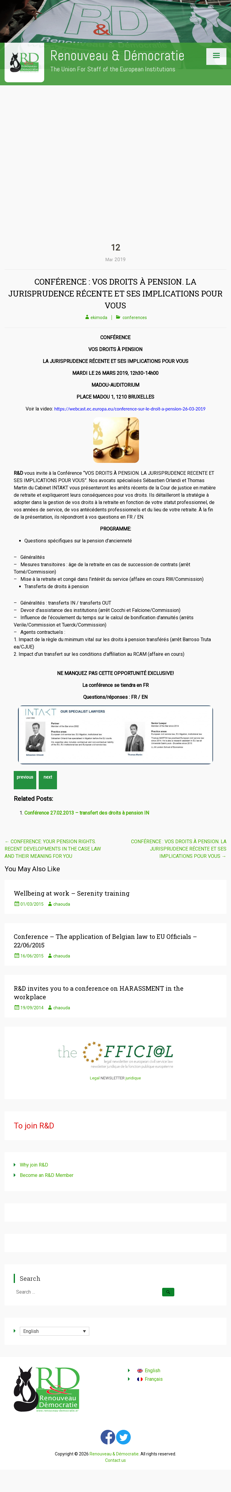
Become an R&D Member (46, 1175)
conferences (135, 317)
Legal (95, 1078)
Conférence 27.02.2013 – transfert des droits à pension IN (86, 813)
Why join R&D (34, 1165)
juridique (133, 1078)
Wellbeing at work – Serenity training (72, 893)
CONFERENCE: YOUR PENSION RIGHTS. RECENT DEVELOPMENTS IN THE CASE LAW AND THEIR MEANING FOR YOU (53, 849)
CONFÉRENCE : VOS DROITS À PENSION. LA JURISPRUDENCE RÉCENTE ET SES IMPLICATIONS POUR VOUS (115, 293)
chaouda (61, 904)
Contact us (115, 1460)
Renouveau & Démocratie (117, 56)
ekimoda (99, 317)
